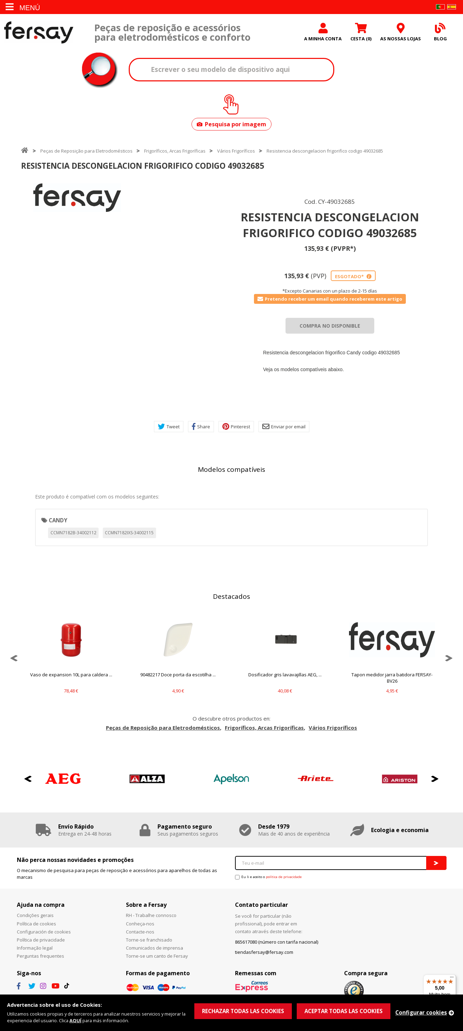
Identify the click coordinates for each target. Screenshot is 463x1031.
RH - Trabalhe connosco (151, 915)
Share (201, 426)
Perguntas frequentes (40, 956)
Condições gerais (35, 915)
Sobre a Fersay (146, 905)
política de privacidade (284, 877)
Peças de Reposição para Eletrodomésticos (86, 151)
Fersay (39, 32)
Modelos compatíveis (231, 469)
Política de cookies (36, 923)
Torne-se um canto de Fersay (157, 956)
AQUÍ (75, 1020)
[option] (77, 197)
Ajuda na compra (41, 905)
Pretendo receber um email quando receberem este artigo (329, 299)
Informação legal (35, 948)
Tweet (169, 426)
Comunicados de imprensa (154, 948)
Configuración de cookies (44, 932)
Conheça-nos (140, 923)
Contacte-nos (140, 932)
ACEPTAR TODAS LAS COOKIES (343, 1011)
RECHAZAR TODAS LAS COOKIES (243, 1011)
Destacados (231, 596)
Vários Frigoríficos (236, 151)
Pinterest (236, 426)
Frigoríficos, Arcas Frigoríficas (175, 151)
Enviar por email (284, 426)
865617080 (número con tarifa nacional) (276, 942)
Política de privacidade (41, 940)
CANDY (58, 520)
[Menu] (452, 979)
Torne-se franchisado (149, 940)
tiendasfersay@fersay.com (264, 952)
